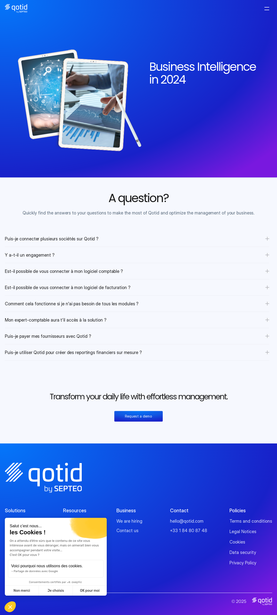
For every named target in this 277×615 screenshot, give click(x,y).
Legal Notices (242, 531)
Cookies (237, 541)
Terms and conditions (250, 521)
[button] (10, 607)
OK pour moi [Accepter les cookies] (90, 591)
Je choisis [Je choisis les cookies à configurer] (56, 591)
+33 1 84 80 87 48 (188, 530)
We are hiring (129, 521)
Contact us (127, 530)
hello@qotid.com (187, 521)
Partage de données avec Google (36, 571)
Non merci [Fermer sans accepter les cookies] (21, 591)
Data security (242, 552)
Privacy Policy (242, 562)
